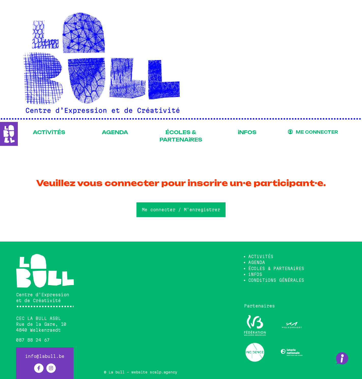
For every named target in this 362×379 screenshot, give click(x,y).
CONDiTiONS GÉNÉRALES (276, 280)
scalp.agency (163, 372)
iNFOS (247, 132)
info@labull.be (44, 356)
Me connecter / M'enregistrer (181, 209)
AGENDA (115, 132)
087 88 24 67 (33, 340)
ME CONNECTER (317, 132)
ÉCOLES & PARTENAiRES (181, 136)
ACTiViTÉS (49, 132)
